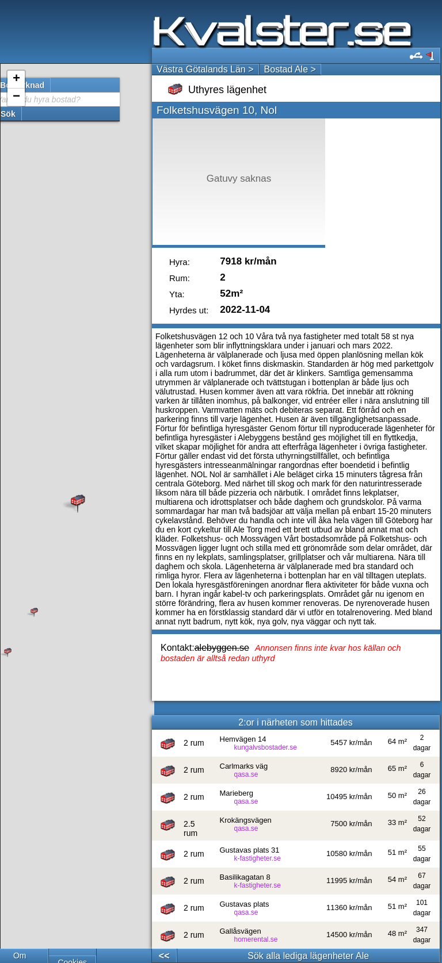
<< (164, 956)
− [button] (16, 97)
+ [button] (16, 79)
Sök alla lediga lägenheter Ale (308, 956)
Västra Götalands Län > (205, 69)
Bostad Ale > (290, 69)
